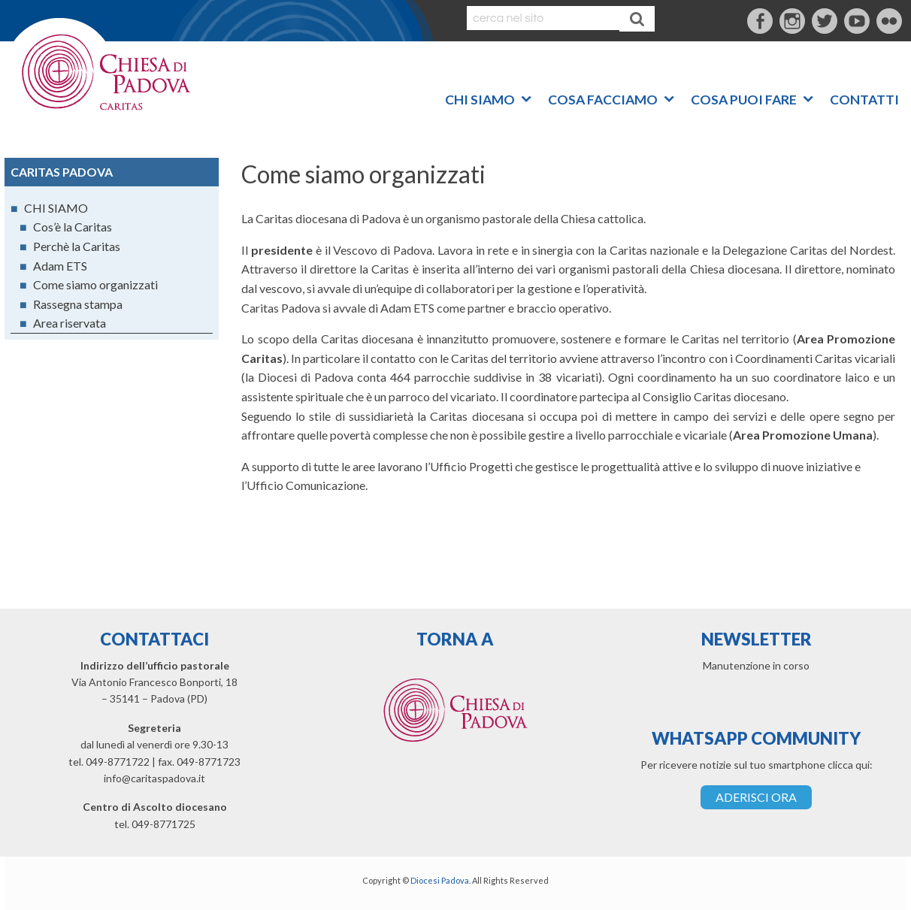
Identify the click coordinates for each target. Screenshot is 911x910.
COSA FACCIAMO (603, 96)
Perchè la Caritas (76, 246)
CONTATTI (864, 96)
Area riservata (69, 323)
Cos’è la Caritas (72, 226)
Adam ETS (60, 265)
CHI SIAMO (480, 96)
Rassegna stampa (78, 304)
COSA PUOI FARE (744, 96)
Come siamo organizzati (95, 284)
